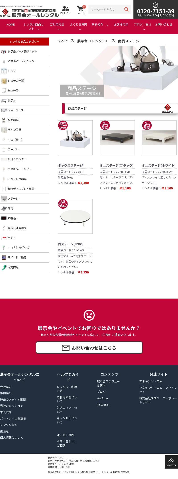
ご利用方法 (57, 24)
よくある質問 (78, 24)
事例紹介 (97, 24)
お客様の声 (121, 24)
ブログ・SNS (142, 24)
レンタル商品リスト (34, 26)
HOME (11, 24)
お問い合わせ (163, 24)
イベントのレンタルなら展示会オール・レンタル (86, 471)
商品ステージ (128, 41)
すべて (63, 41)
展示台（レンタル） (93, 41)
